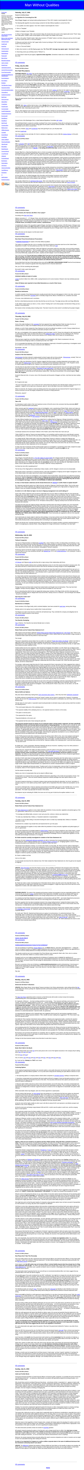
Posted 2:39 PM (19, 68)
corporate (21, 144)
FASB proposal (32, 699)
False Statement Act (23, 810)
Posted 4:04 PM (19, 803)
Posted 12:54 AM (19, 289)
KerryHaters (4, 80)
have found (51, 186)
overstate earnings (59, 1075)
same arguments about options (46, 694)
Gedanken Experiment (22, 241)
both (30, 562)
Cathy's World (4, 62)
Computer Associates (67, 1162)
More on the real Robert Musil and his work (7, 39)
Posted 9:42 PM (19, 537)
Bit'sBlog (3, 83)
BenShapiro (4, 160)
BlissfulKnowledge (5, 60)
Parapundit (4, 55)
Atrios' (32, 894)
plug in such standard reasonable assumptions (62, 1122)
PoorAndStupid (5, 158)
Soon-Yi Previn (71, 182)
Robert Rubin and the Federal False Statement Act (50, 632)
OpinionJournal (5, 48)
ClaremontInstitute (5, 167)
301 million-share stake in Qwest (35, 1174)
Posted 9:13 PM (19, 1045)
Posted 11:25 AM (19, 452)
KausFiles (3, 46)
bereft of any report (72, 189)
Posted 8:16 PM (19, 1065)
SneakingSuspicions (6, 113)
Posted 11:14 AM (19, 15)
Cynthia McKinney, (61, 551)
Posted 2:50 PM (19, 1371)
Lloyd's (17, 279)
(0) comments (20, 62)
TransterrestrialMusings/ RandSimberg (7, 75)
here (43, 420)
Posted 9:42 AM (19, 273)
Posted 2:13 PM (19, 1253)
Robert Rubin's (44, 830)
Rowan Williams (38, 947)
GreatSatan (4, 137)
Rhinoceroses (66, 357)
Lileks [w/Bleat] (5, 139)
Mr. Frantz (29, 73)
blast (65, 411)
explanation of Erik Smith (23, 909)
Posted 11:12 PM (19, 982)
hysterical (31, 408)
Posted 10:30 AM (19, 236)
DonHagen (4, 172)
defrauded (53, 1289)
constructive (50, 146)
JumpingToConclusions (6, 70)
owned (22, 1154)
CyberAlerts (4, 104)
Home (48, 1468)
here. (59, 1057)
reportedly (33, 295)
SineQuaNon (4, 163)
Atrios (25, 105)
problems (53, 1169)
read (56, 246)
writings (55, 90)
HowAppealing (4, 51)
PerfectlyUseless (5, 179)
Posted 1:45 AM (19, 617)
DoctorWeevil (4, 134)
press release (69, 412)
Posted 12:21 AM (19, 689)
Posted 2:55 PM (19, 399)
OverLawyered (4, 99)
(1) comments (20, 396)
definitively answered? (72, 694)
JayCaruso (4, 165)
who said (61, 1330)
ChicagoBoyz (4, 92)
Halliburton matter (50, 334)
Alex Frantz (67, 632)
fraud (35, 1289)
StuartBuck (4, 120)
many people (36, 1093)
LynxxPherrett (4, 153)
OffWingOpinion (5, 130)
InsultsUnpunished (5, 94)
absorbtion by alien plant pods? (45, 368)
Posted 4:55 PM (19, 352)
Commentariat (4, 108)
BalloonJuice (4, 127)
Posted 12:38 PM (19, 935)
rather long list (25, 1179)
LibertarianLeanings (6, 67)
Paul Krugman (19, 357)
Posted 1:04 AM (19, 627)
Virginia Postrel (5, 41)
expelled (41, 543)
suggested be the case (60, 874)
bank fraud (62, 606)
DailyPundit (4, 123)
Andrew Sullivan (67, 134)
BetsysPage (4, 58)
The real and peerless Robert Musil (6, 35)
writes (60, 120)
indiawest (3, 156)
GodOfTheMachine (6, 111)
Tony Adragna (35, 416)
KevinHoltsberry (5, 78)
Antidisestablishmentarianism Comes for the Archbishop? (31, 945)
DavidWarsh (4, 118)
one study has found (53, 751)
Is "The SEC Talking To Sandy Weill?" (43, 458)
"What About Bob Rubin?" (41, 412)
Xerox (50, 1150)
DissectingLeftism (5, 87)
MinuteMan (4, 146)
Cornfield (3, 132)
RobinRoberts (4, 149)
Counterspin (34, 128)
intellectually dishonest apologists (34, 840)
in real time (67, 91)
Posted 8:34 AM (19, 942)
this (78, 987)
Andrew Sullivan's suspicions (49, 841)
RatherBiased (4, 53)
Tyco (26, 1166)
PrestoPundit (4, 106)
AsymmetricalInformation (7, 90)
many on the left (63, 917)
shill (57, 120)
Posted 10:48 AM (19, 601)
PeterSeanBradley (5, 141)
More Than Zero (64, 1097)
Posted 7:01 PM (19, 319)
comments (36, 324)
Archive (3, 13)
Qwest (39, 1172)
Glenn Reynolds (25, 867)
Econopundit (4, 116)
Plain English (59, 170)
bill (29, 144)
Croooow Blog (4, 125)
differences (26, 1445)
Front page (4, 12)
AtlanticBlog (4, 101)
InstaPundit (4, 44)
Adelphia (29, 1159)
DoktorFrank (4, 65)
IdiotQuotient (4, 177)
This (16, 623)
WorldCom (44, 1150)
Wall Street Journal (22, 1261)
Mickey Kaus (27, 362)
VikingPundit (4, 144)
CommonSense (5, 151)
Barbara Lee (47, 551)
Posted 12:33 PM (19, 138)
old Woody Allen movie (36, 181)
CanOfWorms (4, 170)
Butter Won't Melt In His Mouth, (60, 641)
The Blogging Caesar (6, 85)
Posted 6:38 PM (19, 557)
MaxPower (4, 97)
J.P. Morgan (18, 562)
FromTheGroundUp (6, 72)
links (55, 412)
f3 (1, 175)
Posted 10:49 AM (19, 210)
